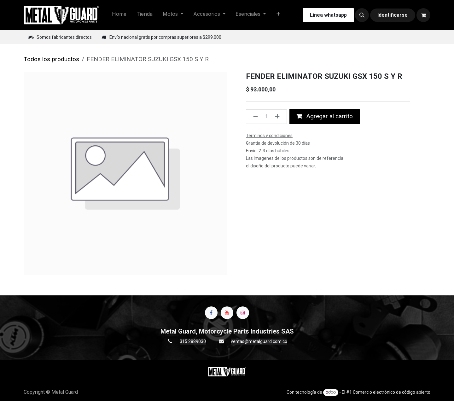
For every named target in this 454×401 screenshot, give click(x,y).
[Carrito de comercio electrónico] (423, 15)
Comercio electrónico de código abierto (391, 392)
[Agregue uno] (279, 117)
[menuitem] (119, 15)
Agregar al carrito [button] (324, 116)
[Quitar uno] (253, 117)
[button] (362, 15)
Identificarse (392, 15)
